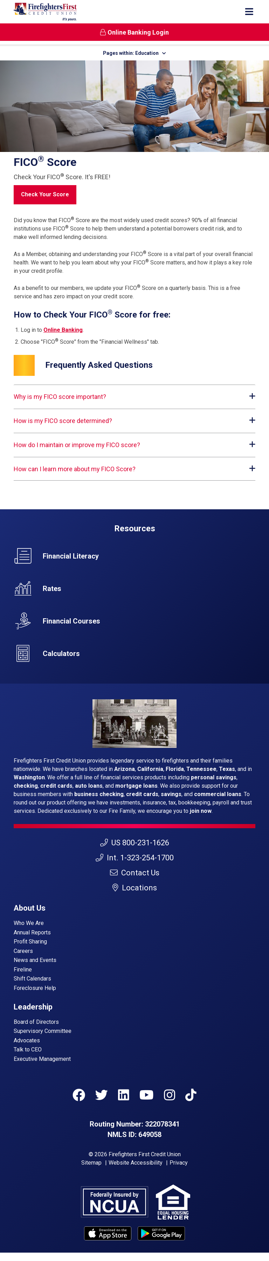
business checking (99, 794)
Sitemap (91, 1162)
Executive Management (42, 1059)
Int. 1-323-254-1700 (135, 857)
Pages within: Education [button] (134, 53)
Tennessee (201, 769)
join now (201, 811)
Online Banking (63, 330)
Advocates (27, 1040)
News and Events (35, 960)
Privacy (179, 1162)
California (150, 769)
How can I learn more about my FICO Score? (75, 469)
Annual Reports (32, 932)
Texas (227, 769)
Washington (29, 777)
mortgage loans (136, 785)
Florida (175, 769)
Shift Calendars (32, 978)
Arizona (124, 769)
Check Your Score (48, 194)
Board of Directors (36, 1022)
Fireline (23, 969)
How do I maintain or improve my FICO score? (77, 445)
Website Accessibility (136, 1162)
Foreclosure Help (35, 988)
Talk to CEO (28, 1049)
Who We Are (29, 923)
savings (171, 794)
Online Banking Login (134, 32)
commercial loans (217, 794)
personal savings (213, 777)
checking (26, 785)
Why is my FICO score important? (60, 396)
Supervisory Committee (42, 1031)
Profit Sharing (30, 941)
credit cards (56, 785)
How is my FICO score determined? (63, 420)
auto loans (89, 785)
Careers (23, 951)
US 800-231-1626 (134, 842)
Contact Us (134, 872)
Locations (134, 887)
